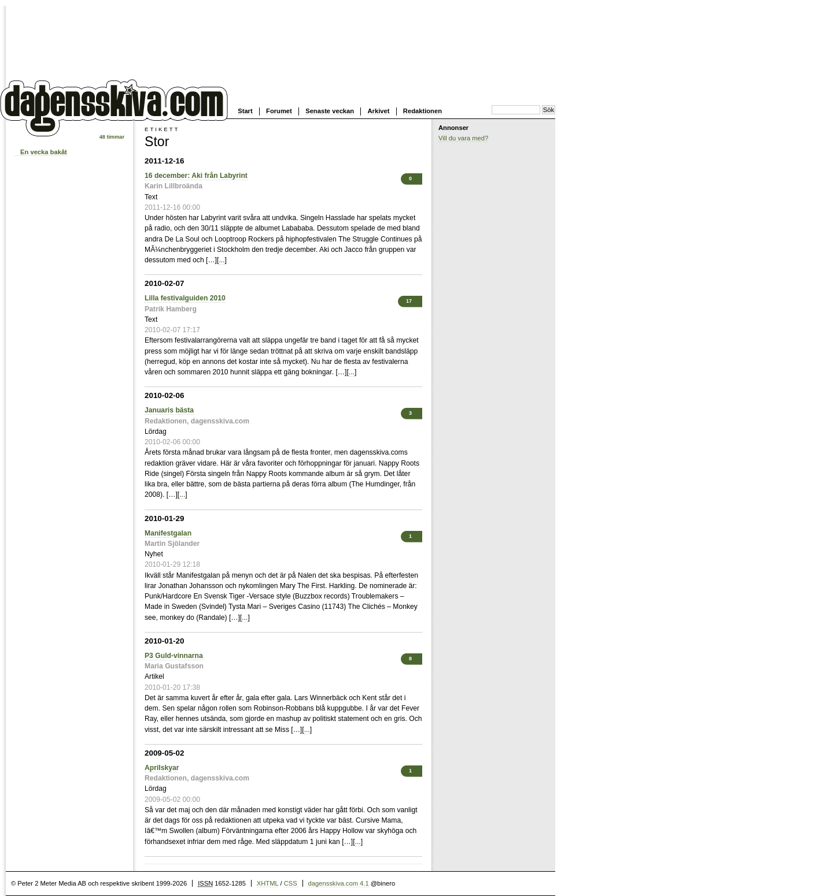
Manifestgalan (168, 533)
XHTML (268, 883)
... (221, 260)
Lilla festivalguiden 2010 (185, 298)
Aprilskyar (162, 768)
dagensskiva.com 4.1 (338, 883)
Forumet (279, 110)
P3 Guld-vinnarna (174, 656)
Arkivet (379, 110)
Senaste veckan (329, 110)
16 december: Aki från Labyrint (196, 176)
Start (245, 110)
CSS (290, 883)
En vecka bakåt (43, 151)
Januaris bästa (169, 410)
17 (409, 301)
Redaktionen (422, 110)
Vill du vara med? (463, 138)
